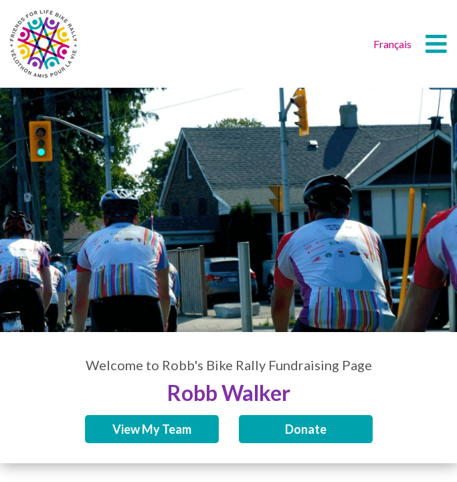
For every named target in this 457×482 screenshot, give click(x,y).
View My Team (151, 429)
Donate (306, 429)
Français (392, 43)
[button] (436, 44)
